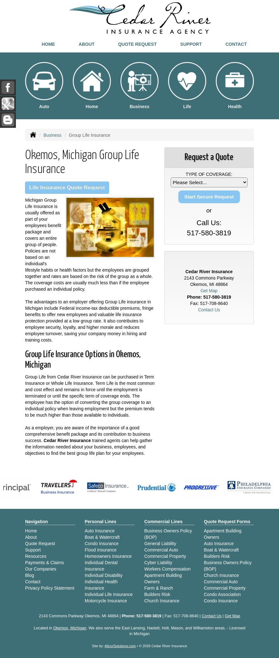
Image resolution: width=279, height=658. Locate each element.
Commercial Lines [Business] (163, 521)
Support (33, 549)
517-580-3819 (209, 233)
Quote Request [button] (137, 44)
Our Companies (40, 568)
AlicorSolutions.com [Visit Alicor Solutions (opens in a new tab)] (120, 646)
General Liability (160, 543)
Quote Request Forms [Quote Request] (227, 521)
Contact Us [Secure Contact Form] (209, 309)
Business (53, 135)
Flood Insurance (101, 549)
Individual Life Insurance (109, 594)
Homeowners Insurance (108, 556)
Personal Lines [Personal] (101, 521)
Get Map (209, 290)
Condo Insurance (102, 543)
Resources (35, 556)
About (87, 44)
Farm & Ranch (158, 588)
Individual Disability (104, 575)
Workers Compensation (167, 568)
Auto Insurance (100, 530)
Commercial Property (165, 556)
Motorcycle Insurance (106, 600)
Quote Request (40, 543)
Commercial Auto (161, 549)
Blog (29, 575)
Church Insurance (162, 600)
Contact (236, 44)
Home (48, 44)
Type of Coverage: (209, 174)
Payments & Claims (44, 562)
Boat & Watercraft (102, 537)
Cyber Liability (158, 562)
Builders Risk (157, 594)
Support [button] (191, 44)
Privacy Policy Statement (49, 588)
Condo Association (222, 594)
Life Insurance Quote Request (67, 187)
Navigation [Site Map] (36, 521)
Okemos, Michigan (69, 628)
